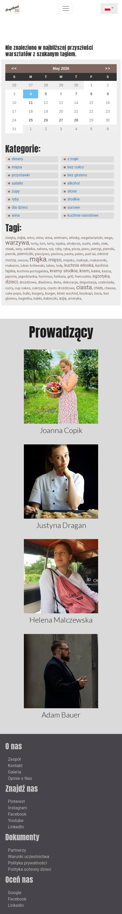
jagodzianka (27, 276)
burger (50, 293)
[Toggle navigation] (65, 8)
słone (72, 191)
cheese (109, 288)
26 (46, 120)
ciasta (84, 287)
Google (14, 892)
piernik (10, 254)
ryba (66, 249)
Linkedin (16, 905)
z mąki (73, 159)
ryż (51, 249)
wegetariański (91, 238)
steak (9, 249)
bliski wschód (67, 293)
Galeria (14, 772)
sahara (42, 249)
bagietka (25, 298)
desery (17, 159)
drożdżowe (28, 282)
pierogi (96, 249)
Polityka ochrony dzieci (29, 869)
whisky (74, 238)
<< (14, 68)
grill (70, 276)
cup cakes (22, 288)
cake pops (13, 293)
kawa (95, 271)
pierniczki (25, 254)
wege (108, 238)
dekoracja (70, 282)
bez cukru (75, 167)
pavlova (57, 254)
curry (9, 288)
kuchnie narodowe (82, 215)
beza (98, 293)
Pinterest (16, 801)
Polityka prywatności (27, 862)
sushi (86, 244)
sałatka (29, 249)
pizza (76, 249)
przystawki (21, 175)
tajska (60, 244)
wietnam (60, 238)
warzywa (17, 242)
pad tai (90, 254)
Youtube (16, 820)
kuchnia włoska (78, 265)
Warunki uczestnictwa (28, 856)
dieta (57, 282)
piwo (85, 249)
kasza (106, 271)
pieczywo (42, 254)
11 (31, 102)
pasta (68, 254)
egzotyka (101, 276)
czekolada (106, 282)
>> (108, 68)
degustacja (88, 282)
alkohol (73, 183)
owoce (23, 260)
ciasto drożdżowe (61, 288)
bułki (26, 293)
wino (30, 238)
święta (10, 238)
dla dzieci (20, 207)
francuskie (83, 276)
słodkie (73, 199)
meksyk (82, 260)
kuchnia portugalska (32, 271)
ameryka (74, 298)
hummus (45, 276)
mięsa (17, 167)
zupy (16, 191)
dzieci (11, 282)
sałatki (17, 183)
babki (37, 298)
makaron (12, 266)
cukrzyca (39, 288)
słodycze (73, 244)
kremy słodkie (64, 270)
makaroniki (98, 260)
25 (31, 120)
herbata (60, 276)
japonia (10, 276)
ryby (15, 199)
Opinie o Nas (20, 778)
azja (62, 298)
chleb (98, 288)
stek (104, 244)
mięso (54, 260)
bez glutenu (77, 175)
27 (61, 120)
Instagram (17, 807)
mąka (37, 259)
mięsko (68, 260)
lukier (50, 266)
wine (39, 238)
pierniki (108, 249)
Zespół (14, 759)
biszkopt (86, 293)
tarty (50, 244)
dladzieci (44, 282)
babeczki (50, 298)
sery (18, 249)
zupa (21, 237)
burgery (37, 293)
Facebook (17, 814)
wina (16, 215)
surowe (73, 207)
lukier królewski (32, 266)
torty (34, 244)
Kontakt (15, 765)
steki (95, 244)
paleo (79, 254)
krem (85, 270)
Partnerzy (17, 850)
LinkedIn (16, 826)
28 (76, 120)
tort (42, 244)
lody (59, 266)
